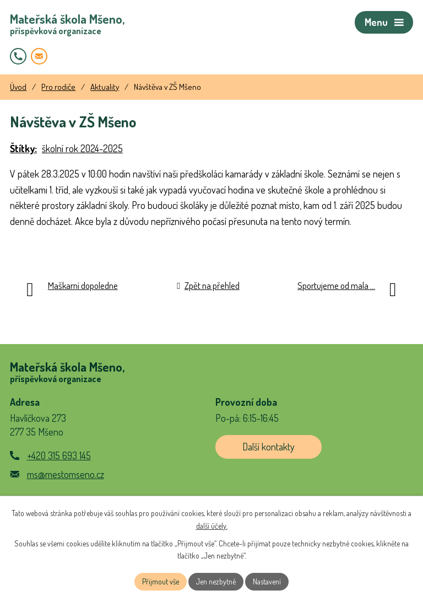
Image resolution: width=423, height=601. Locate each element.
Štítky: (23, 148)
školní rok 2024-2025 (82, 148)
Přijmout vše (160, 581)
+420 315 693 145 (59, 455)
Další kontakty (268, 447)
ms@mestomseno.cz (65, 474)
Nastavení (267, 581)
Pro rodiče (58, 86)
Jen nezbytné (216, 581)
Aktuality (104, 86)
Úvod (18, 86)
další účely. (211, 525)
